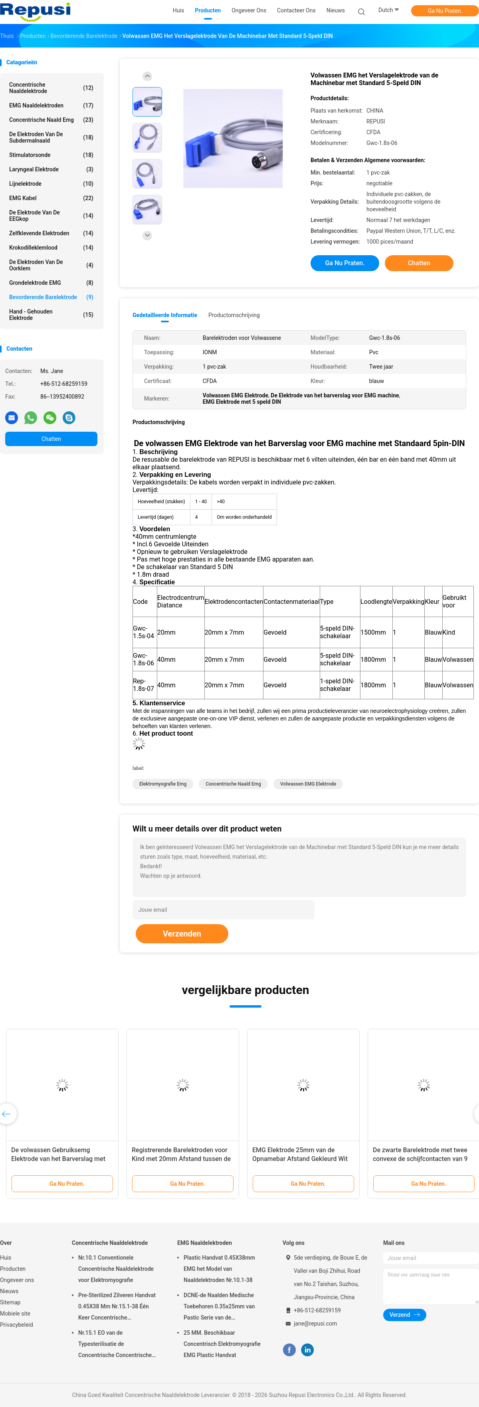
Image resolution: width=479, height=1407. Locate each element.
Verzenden (182, 934)
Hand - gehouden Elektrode (51, 314)
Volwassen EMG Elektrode (308, 784)
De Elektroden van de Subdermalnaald (51, 137)
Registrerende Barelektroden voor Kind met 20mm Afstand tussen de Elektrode (181, 1158)
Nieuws (9, 1291)
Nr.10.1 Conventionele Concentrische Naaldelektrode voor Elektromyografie (116, 1268)
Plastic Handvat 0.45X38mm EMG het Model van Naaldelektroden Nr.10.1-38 (219, 1268)
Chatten (51, 439)
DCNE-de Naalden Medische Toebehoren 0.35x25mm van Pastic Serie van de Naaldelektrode (219, 1307)
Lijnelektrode (51, 184)
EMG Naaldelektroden (51, 105)
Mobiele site (15, 1313)
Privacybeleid (16, 1325)
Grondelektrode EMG (51, 283)
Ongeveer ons (17, 1280)
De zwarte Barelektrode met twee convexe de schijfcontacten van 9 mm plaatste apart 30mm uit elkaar (423, 1158)
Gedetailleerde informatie (165, 315)
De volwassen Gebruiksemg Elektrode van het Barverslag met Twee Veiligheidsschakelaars (58, 1158)
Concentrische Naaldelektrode (51, 87)
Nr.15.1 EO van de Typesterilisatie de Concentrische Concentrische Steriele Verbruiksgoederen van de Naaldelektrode (117, 1345)
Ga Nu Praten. (445, 11)
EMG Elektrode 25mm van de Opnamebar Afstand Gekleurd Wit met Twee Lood (300, 1158)
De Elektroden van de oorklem (51, 265)
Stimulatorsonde (51, 155)
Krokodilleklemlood (51, 248)
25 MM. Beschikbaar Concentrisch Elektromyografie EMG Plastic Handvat (222, 1344)
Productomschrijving (234, 315)
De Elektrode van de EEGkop (51, 215)
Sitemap (10, 1302)
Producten (13, 1269)
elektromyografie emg (162, 784)
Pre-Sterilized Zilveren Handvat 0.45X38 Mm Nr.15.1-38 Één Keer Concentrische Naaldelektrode (117, 1307)
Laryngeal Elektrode (51, 169)
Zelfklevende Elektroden (51, 233)
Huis (5, 1257)
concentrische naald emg (51, 120)
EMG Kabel (51, 198)
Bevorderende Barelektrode (51, 297)
